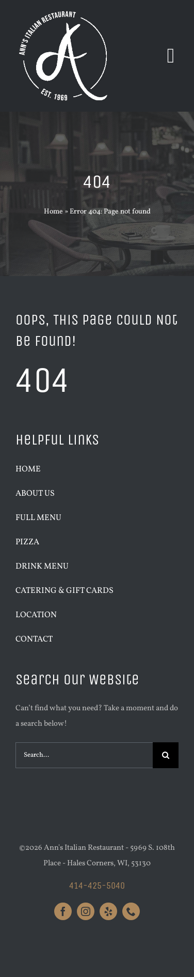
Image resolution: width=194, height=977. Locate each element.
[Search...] (84, 755)
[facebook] (63, 911)
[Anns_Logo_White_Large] (64, 11)
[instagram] (85, 911)
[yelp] (108, 911)
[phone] (131, 911)
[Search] (166, 755)
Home (53, 212)
